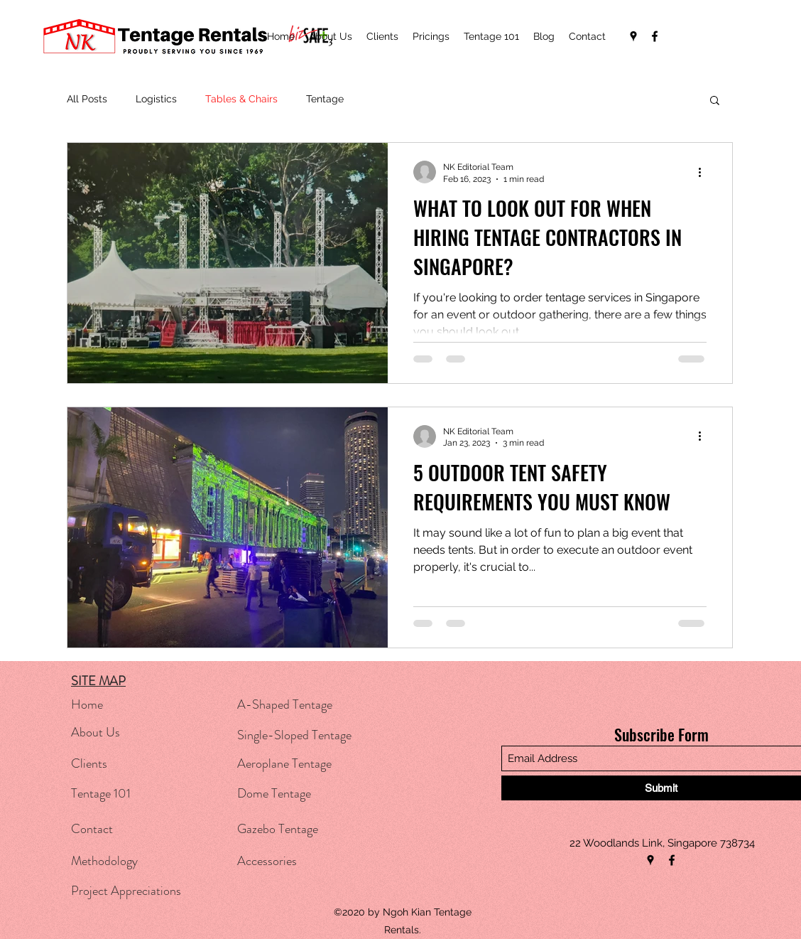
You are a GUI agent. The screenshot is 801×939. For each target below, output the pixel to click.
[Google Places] (633, 36)
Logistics (156, 98)
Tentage (325, 98)
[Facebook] (655, 36)
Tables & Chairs (241, 98)
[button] (714, 101)
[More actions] (704, 172)
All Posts (87, 98)
